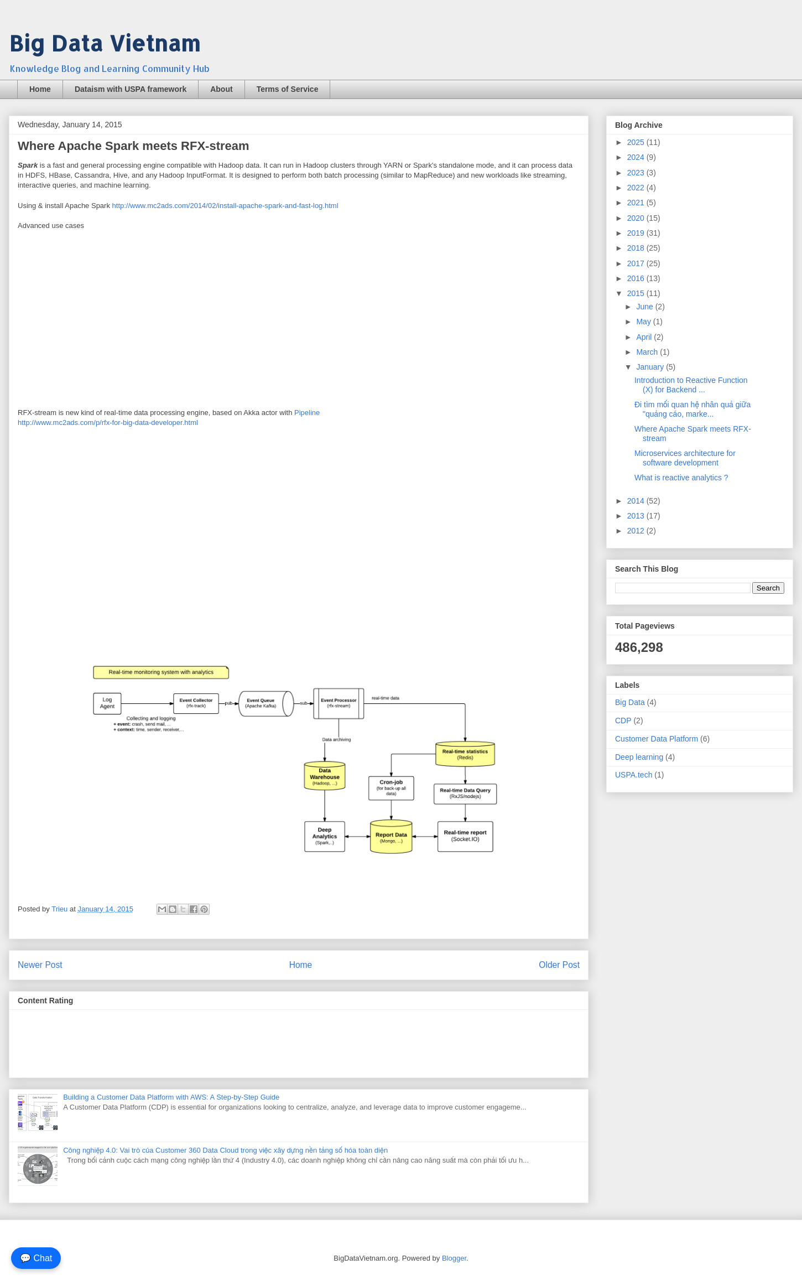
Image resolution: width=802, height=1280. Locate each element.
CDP (623, 720)
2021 (637, 202)
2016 (637, 278)
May (644, 321)
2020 (637, 218)
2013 (637, 515)
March (648, 352)
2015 (637, 293)
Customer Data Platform (656, 738)
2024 (637, 157)
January (651, 366)
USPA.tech (633, 774)
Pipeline (307, 412)
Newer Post (40, 965)
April (645, 337)
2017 (637, 263)
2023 (637, 172)
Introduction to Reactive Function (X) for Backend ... (691, 385)
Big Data (630, 702)
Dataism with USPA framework (130, 89)
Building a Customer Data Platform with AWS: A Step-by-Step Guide (171, 1097)
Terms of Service (288, 89)
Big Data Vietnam (104, 43)
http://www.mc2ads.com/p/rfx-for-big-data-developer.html (108, 422)
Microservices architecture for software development (685, 458)
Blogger (454, 1258)
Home (40, 89)
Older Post (559, 965)
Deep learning (639, 757)
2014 (637, 500)
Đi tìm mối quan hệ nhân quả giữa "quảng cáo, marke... (692, 409)
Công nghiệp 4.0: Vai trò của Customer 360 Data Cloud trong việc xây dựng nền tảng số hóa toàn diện (225, 1150)
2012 (637, 530)
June (645, 306)
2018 (637, 247)
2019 (637, 233)
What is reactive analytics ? (681, 477)
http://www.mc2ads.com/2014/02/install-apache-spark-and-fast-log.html (225, 205)
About (221, 89)
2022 (637, 187)
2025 (637, 142)
